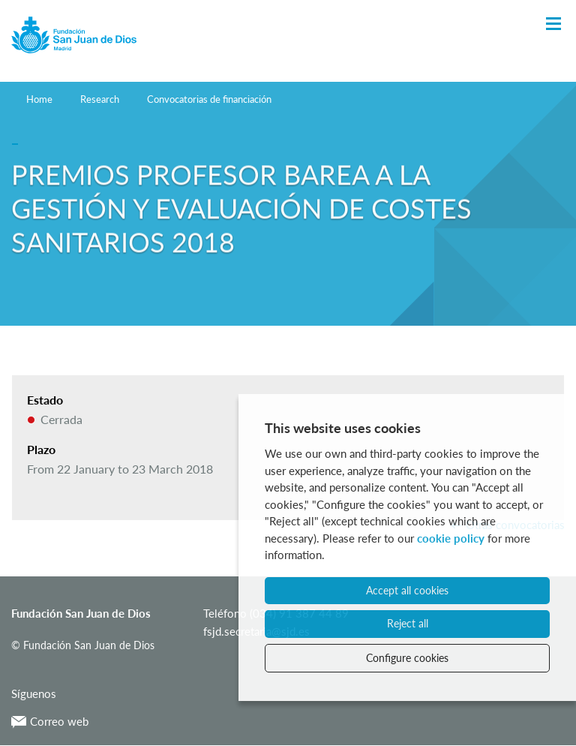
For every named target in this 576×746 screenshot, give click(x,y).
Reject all (407, 623)
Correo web (49, 721)
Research (99, 99)
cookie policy (450, 538)
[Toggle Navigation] (553, 24)
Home (39, 99)
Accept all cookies (407, 590)
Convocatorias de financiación (209, 99)
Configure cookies (407, 657)
